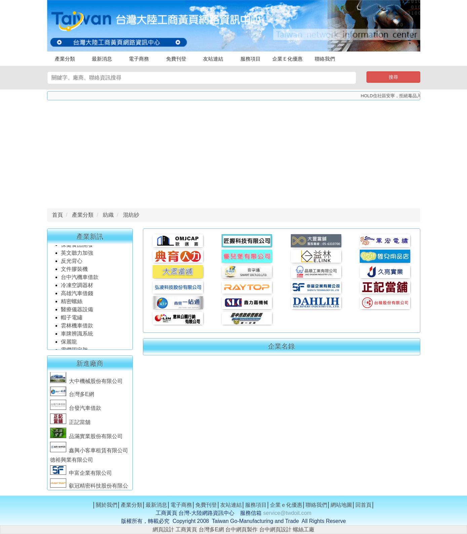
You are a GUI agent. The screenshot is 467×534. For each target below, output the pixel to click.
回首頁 (363, 505)
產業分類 (65, 59)
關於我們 (106, 505)
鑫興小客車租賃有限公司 (89, 452)
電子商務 (139, 59)
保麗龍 (69, 344)
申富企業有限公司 (81, 475)
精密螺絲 (71, 303)
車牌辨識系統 (77, 336)
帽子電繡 (72, 319)
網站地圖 (341, 505)
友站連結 (213, 59)
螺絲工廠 (303, 529)
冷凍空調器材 (77, 287)
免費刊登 (176, 59)
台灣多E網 (72, 396)
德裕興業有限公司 (71, 462)
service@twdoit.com (287, 513)
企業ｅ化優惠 (286, 505)
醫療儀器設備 (77, 311)
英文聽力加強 (77, 255)
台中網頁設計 (275, 529)
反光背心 (71, 263)
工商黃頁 (186, 529)
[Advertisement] (233, 152)
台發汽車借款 (75, 410)
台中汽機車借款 (80, 279)
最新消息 (102, 59)
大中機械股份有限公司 (86, 383)
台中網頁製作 (241, 529)
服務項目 (250, 59)
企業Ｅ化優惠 (287, 59)
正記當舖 (70, 424)
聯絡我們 (325, 59)
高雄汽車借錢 (77, 295)
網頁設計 (163, 529)
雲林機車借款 (77, 327)
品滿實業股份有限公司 (86, 438)
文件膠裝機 (74, 271)
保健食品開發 (77, 247)
